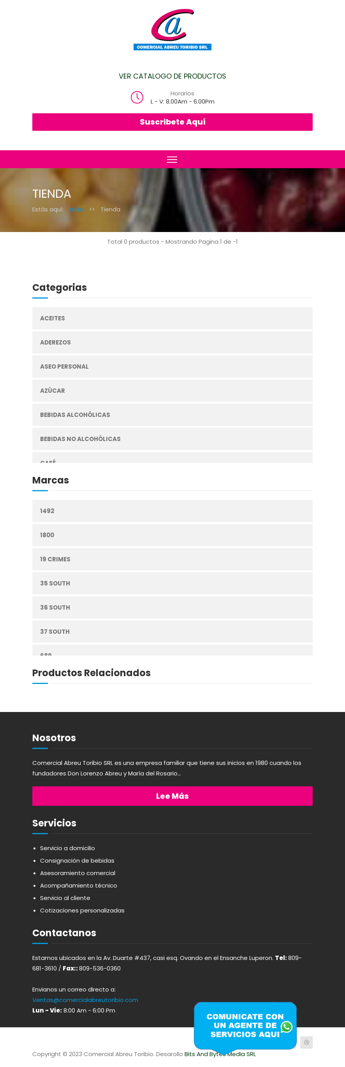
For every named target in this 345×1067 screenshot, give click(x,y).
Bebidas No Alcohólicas (80, 439)
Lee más (172, 796)
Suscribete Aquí (173, 121)
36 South (55, 607)
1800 (47, 535)
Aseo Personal (64, 366)
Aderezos (55, 342)
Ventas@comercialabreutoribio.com (85, 1000)
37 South (55, 632)
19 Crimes (55, 559)
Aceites (52, 318)
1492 (47, 511)
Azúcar (52, 391)
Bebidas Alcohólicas (75, 415)
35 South (55, 583)
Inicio (76, 209)
